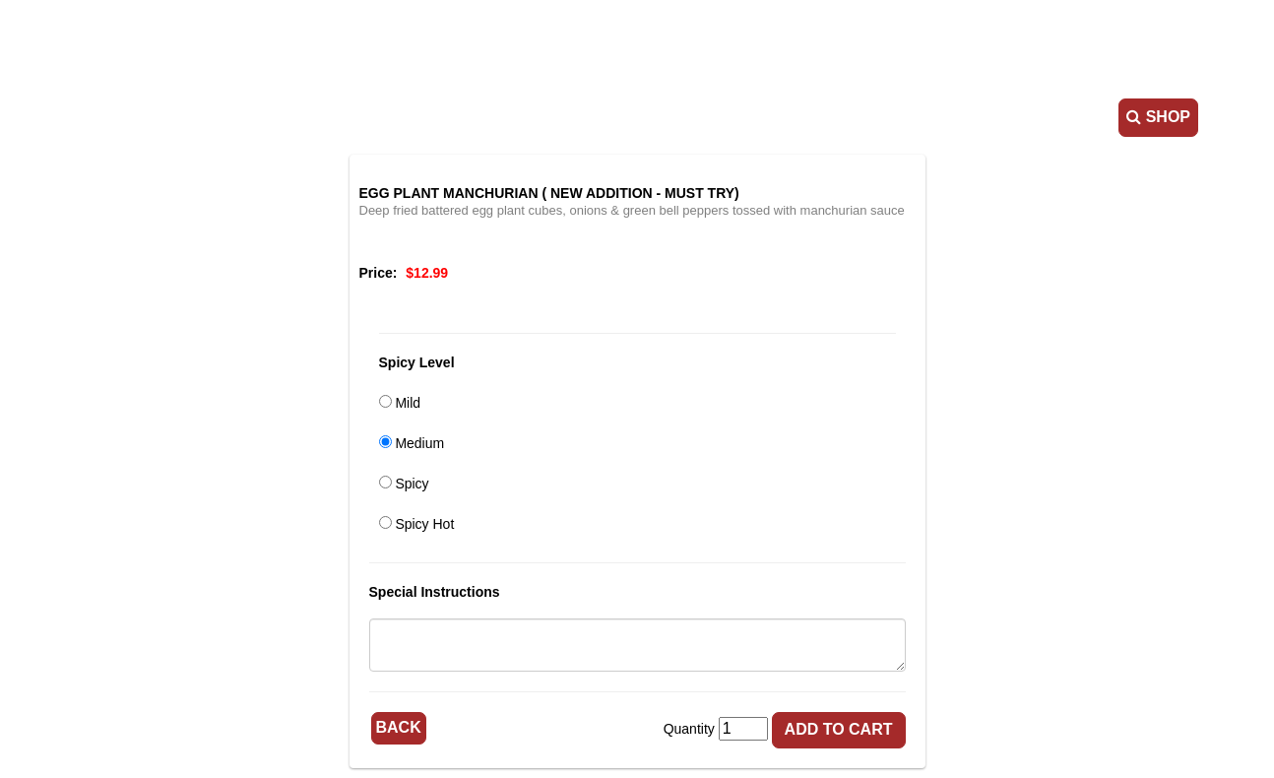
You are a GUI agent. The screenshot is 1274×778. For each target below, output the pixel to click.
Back (398, 727)
